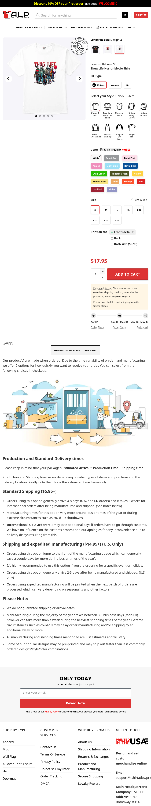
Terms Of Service (52, 714)
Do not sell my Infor (54, 729)
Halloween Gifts (109, 64)
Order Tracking (51, 736)
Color (106, 150)
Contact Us (48, 707)
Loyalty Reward (89, 743)
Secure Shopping (90, 736)
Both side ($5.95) (124, 244)
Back (116, 238)
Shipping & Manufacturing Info (75, 350)
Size (119, 199)
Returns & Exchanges (93, 716)
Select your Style (102, 96)
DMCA (44, 743)
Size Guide (141, 200)
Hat (5, 731)
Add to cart (127, 274)
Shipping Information (94, 709)
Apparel (8, 702)
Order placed (98, 327)
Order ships (119, 327)
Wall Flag (9, 716)
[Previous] (9, 79)
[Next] (79, 79)
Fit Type (96, 76)
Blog (131, 27)
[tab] (75, 350)
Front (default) (123, 232)
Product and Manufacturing (89, 726)
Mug (6, 709)
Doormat (9, 738)
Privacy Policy (50, 721)
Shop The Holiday (29, 27)
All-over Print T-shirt (17, 724)
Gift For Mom (81, 27)
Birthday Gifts (110, 27)
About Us (85, 702)
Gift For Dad (57, 27)
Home (94, 64)
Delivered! (142, 327)
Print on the (99, 232)
